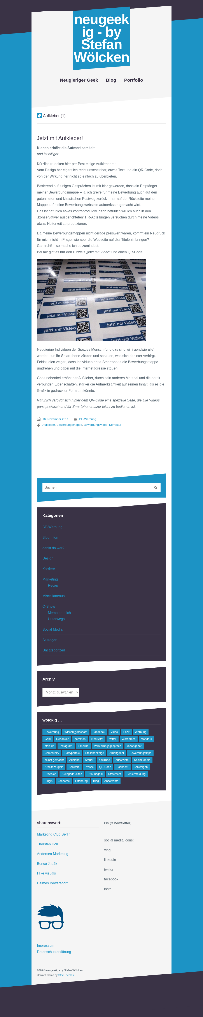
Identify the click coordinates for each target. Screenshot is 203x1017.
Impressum (45, 945)
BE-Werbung (87, 419)
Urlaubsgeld (95, 774)
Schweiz (74, 767)
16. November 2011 (55, 419)
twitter (112, 739)
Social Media (52, 629)
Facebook (99, 732)
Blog (111, 80)
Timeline (83, 746)
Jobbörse (64, 781)
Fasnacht (122, 767)
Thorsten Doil (47, 844)
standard (146, 739)
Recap (53, 585)
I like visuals (46, 873)
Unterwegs (56, 619)
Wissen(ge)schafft (76, 732)
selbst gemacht (54, 760)
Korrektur (115, 424)
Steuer (89, 760)
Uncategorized (53, 650)
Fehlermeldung (136, 774)
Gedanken (62, 739)
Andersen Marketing (52, 854)
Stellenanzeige (94, 753)
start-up (49, 746)
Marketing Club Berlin (53, 834)
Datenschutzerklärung (54, 952)
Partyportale (72, 753)
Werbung (141, 732)
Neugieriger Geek (79, 80)
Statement (114, 774)
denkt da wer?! (53, 548)
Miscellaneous (53, 596)
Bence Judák (47, 864)
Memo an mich (59, 613)
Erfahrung (81, 781)
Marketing (50, 579)
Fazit (126, 732)
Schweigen (141, 767)
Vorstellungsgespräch (107, 746)
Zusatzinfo (122, 760)
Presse (89, 767)
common (80, 739)
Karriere (48, 569)
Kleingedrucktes (72, 774)
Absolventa (111, 781)
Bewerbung (52, 732)
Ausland (74, 760)
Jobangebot (134, 746)
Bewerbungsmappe (69, 424)
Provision (50, 774)
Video (114, 732)
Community (52, 753)
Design (47, 558)
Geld (48, 739)
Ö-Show (48, 606)
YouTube (104, 760)
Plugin (48, 781)
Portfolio (133, 80)
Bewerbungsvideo (95, 424)
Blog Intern (50, 537)
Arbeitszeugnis (54, 767)
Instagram (66, 746)
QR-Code (105, 767)
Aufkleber (48, 424)
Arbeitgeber (116, 753)
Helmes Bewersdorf (52, 883)
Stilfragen (49, 640)
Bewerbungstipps (140, 753)
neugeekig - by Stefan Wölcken (101, 38)
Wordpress (129, 739)
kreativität (97, 739)
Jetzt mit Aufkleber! (60, 138)
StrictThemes (66, 975)
